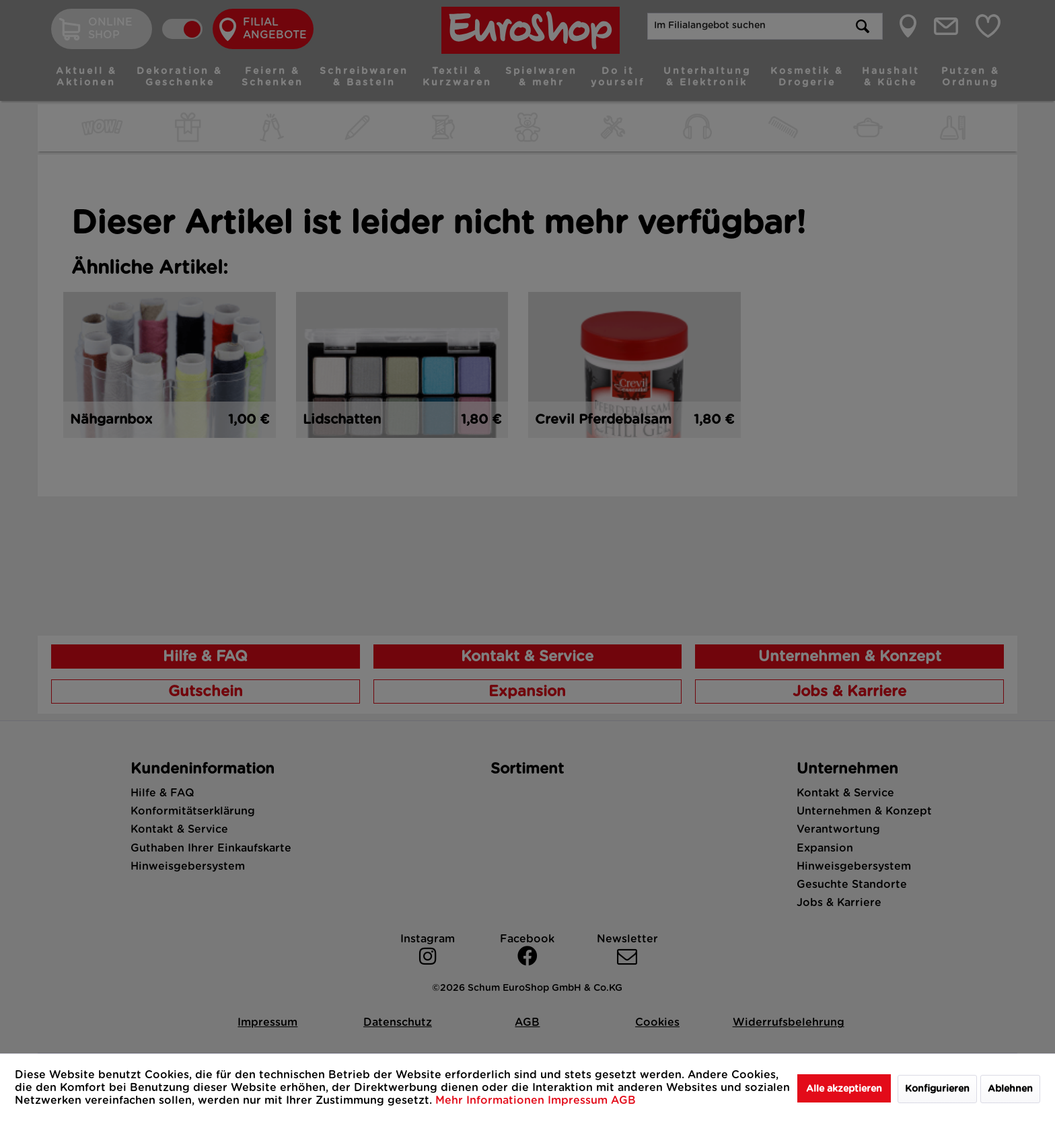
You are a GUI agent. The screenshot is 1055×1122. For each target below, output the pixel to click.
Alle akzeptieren (844, 1089)
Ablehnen (1010, 1089)
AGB (623, 1100)
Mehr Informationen (491, 1100)
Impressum (579, 1100)
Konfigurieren (937, 1089)
